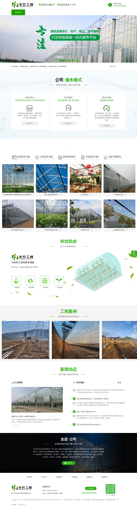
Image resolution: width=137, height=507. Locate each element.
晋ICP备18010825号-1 (56, 499)
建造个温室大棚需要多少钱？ (86, 413)
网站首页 (18, 12)
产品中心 (46, 12)
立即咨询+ (29, 123)
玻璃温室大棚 (24, 66)
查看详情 (69, 463)
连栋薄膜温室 (43, 66)
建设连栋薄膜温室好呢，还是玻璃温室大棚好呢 (93, 400)
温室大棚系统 (62, 66)
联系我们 (100, 12)
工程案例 (73, 12)
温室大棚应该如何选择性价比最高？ (89, 426)
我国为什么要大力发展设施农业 (23, 416)
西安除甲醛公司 (22, 504)
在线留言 (87, 12)
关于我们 (32, 12)
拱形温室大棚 (53, 66)
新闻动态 (59, 12)
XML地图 (65, 499)
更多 (119, 382)
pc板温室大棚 (34, 66)
